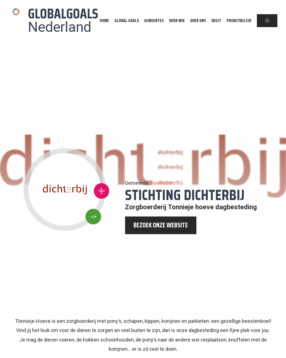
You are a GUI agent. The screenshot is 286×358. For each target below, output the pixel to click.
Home (104, 20)
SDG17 (216, 20)
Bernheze (161, 183)
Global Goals (127, 20)
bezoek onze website (161, 225)
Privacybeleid (239, 20)
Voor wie (177, 20)
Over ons (198, 20)
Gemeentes (154, 20)
